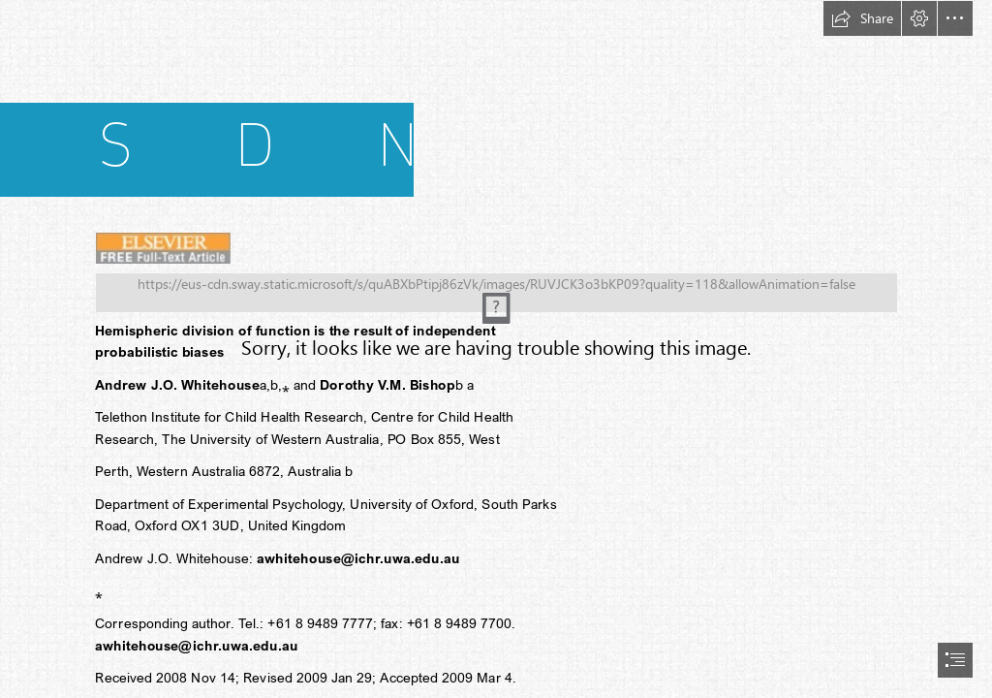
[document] (496, 349)
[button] (862, 18)
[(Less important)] (163, 247)
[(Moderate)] (496, 289)
